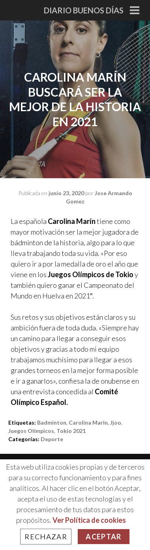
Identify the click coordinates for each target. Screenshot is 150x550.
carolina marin (88, 422)
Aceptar (103, 536)
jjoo (115, 422)
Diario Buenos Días (84, 10)
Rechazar (45, 536)
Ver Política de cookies (89, 520)
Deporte (52, 439)
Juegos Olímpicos (31, 430)
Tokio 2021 (71, 430)
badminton (51, 422)
